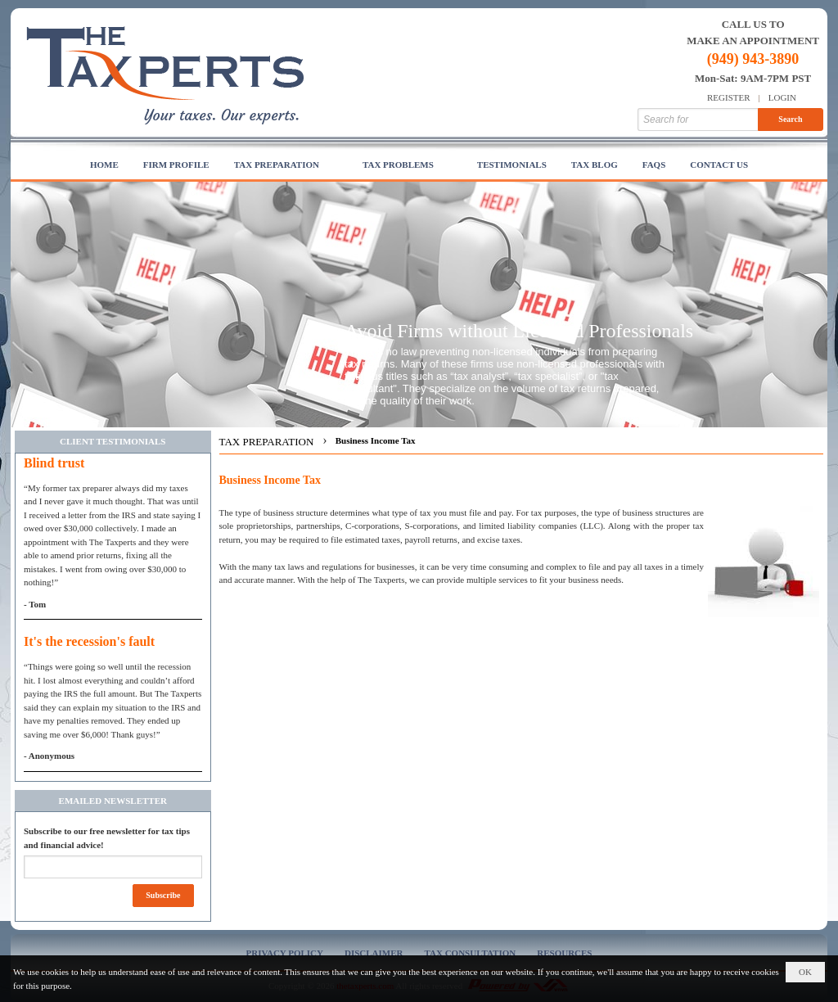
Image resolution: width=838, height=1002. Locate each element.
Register (728, 97)
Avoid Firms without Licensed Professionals (519, 330)
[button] (286, 165)
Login (782, 97)
